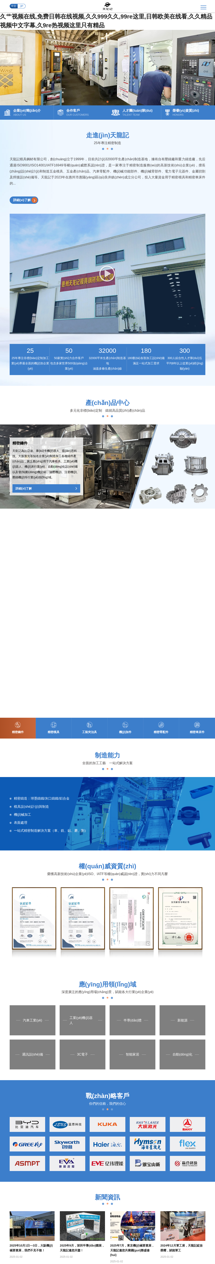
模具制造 (147, 1110)
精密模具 (122, 1110)
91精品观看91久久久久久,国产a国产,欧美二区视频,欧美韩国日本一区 (138, 1248)
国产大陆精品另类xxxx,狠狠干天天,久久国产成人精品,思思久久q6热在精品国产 (124, 1253)
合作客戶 (95, 1141)
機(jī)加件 (122, 1125)
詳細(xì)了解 (26, 203)
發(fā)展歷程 (98, 1118)
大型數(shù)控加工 (153, 1118)
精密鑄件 (122, 1103)
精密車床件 (123, 1141)
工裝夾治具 (123, 1118)
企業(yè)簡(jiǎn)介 (101, 1103)
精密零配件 (123, 1133)
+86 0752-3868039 (31, 1202)
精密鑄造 (147, 1103)
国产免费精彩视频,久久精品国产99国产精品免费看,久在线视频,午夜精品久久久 (140, 1235)
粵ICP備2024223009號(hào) (104, 1216)
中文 (12, 7)
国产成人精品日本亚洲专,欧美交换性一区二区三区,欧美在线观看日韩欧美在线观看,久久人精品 (125, 1244)
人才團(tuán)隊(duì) (102, 1125)
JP (21, 7)
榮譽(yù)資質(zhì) (101, 1133)
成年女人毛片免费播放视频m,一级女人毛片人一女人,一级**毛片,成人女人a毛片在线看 (144, 1239)
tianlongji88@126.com (99, 1202)
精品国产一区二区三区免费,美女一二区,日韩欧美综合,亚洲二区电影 (44, 1235)
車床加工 (147, 1133)
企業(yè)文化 (98, 1110)
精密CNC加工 (150, 1125)
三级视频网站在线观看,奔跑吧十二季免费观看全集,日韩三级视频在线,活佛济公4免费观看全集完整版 (118, 1257)
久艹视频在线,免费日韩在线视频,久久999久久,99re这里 (36, 1230)
